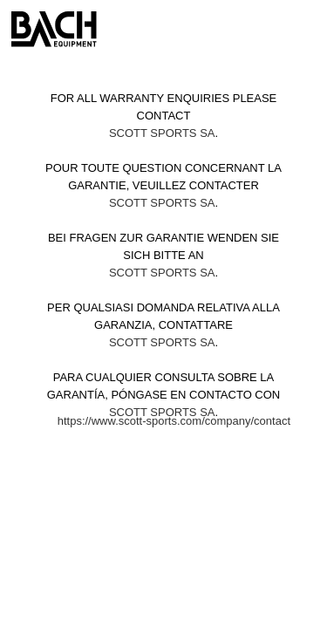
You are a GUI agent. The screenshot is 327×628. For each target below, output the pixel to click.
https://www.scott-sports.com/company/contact (174, 420)
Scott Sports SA (162, 133)
